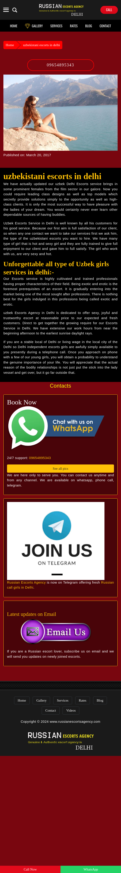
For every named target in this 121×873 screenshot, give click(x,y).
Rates (82, 700)
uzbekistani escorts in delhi (41, 45)
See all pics (60, 468)
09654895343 (60, 65)
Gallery (41, 700)
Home (10, 45)
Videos (71, 710)
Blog (100, 700)
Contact (50, 710)
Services (62, 700)
